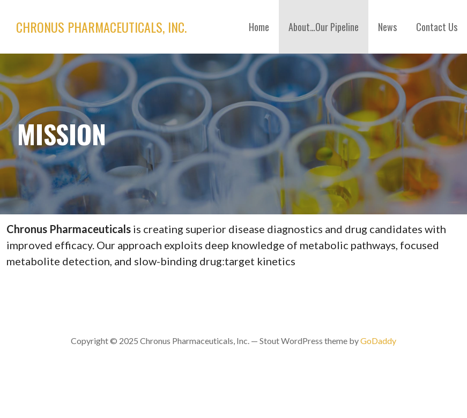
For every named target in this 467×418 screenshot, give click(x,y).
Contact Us (436, 27)
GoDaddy (378, 340)
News (387, 27)
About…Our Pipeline (323, 27)
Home (259, 27)
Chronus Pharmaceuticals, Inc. (101, 26)
